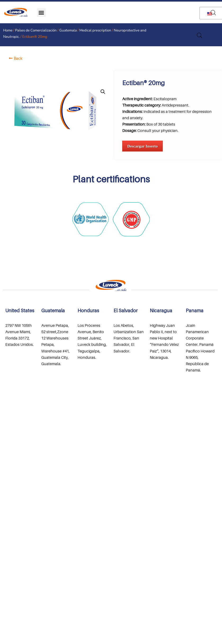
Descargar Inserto (142, 146)
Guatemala (68, 30)
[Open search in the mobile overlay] (213, 12)
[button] (41, 12)
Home (7, 30)
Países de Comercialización (36, 30)
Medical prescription (95, 30)
